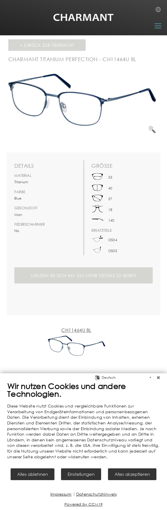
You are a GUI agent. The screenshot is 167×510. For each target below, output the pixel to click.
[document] (83, 424)
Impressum (61, 494)
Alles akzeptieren (132, 474)
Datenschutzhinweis (96, 494)
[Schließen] (158, 377)
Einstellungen (81, 474)
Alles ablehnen (32, 474)
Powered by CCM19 (83, 504)
